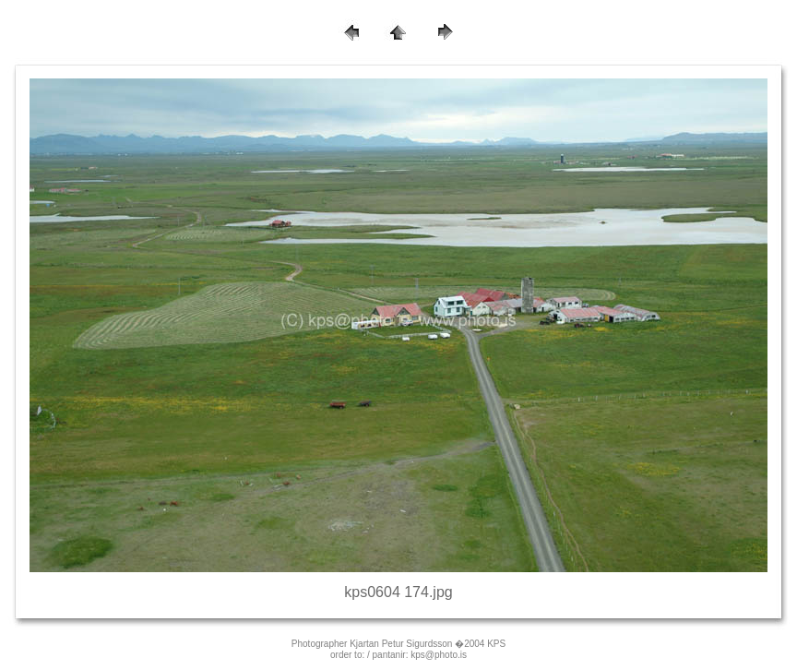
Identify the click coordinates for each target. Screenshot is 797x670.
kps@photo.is (438, 655)
